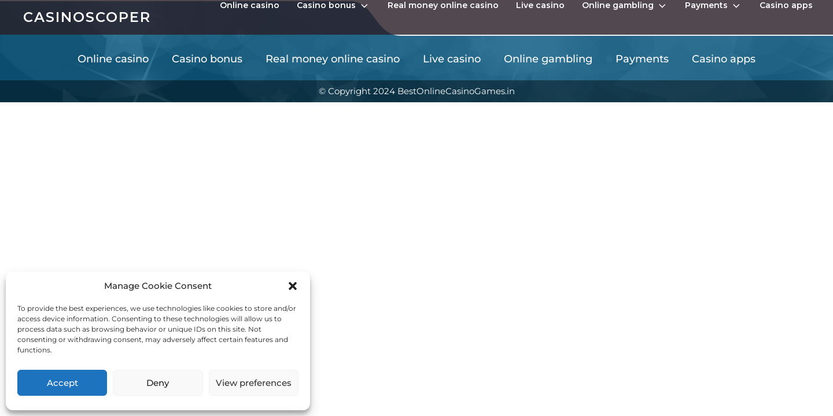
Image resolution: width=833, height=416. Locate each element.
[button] (292, 286)
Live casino (540, 5)
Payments (713, 6)
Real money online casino (443, 5)
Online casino (249, 5)
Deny (157, 382)
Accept (62, 382)
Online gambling (625, 6)
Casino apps (786, 5)
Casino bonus (333, 6)
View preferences (254, 382)
